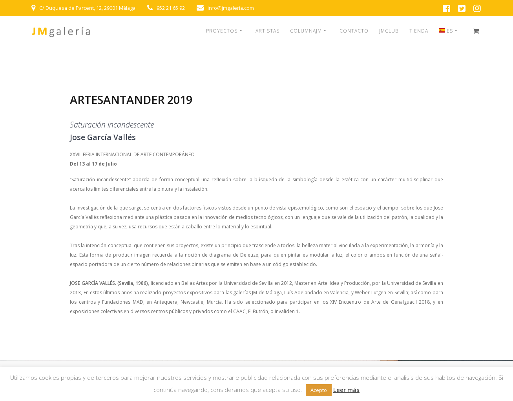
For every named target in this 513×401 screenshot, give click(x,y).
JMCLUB (388, 31)
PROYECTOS (221, 31)
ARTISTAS (267, 31)
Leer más (346, 390)
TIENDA (418, 31)
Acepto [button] (318, 390)
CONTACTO (354, 31)
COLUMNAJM (306, 31)
